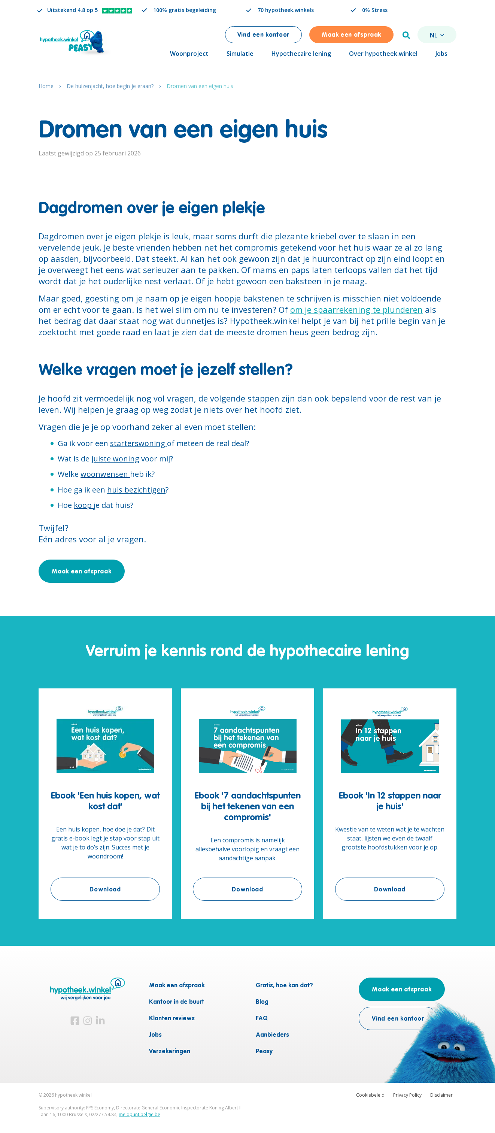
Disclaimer (441, 1095)
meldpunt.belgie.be (139, 1114)
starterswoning (138, 445)
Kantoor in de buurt (176, 1002)
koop (84, 507)
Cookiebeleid (370, 1095)
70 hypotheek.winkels (286, 9)
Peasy (264, 1052)
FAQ (261, 1019)
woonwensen (105, 476)
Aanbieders (272, 1035)
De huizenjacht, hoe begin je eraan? (110, 87)
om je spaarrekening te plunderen (356, 311)
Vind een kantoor (263, 35)
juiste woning (115, 460)
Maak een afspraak (351, 35)
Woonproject (189, 53)
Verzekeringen (169, 1052)
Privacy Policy (407, 1095)
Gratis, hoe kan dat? (284, 986)
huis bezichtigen (136, 492)
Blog (262, 1002)
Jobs (441, 53)
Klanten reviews (172, 1019)
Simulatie (240, 53)
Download (124, 891)
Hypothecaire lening (301, 53)
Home (46, 87)
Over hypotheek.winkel (383, 53)
